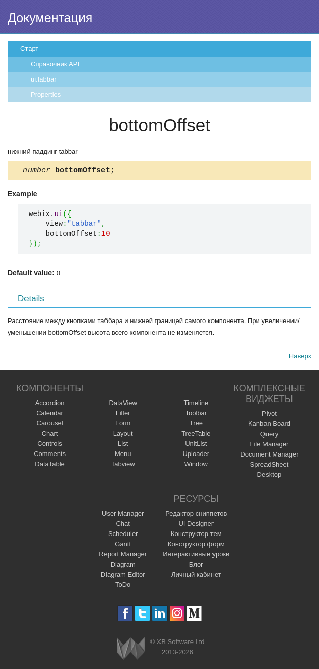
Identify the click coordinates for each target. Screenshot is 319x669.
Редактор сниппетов (196, 515)
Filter (123, 414)
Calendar (49, 414)
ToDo (122, 586)
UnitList (196, 445)
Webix (131, 649)
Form (122, 425)
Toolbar (196, 414)
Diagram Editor (123, 576)
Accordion (50, 404)
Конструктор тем (196, 535)
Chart (50, 435)
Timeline (195, 404)
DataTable (50, 465)
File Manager (269, 445)
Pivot (269, 415)
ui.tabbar (44, 79)
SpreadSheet (269, 466)
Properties (46, 94)
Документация (50, 18)
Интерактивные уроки (196, 555)
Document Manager (269, 456)
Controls (49, 445)
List (123, 445)
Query (269, 435)
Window (196, 465)
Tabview (123, 465)
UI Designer (196, 525)
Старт (29, 48)
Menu (123, 455)
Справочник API (55, 64)
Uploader (195, 455)
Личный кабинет (196, 576)
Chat (122, 525)
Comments (50, 455)
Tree (196, 425)
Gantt (123, 545)
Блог (196, 566)
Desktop (269, 476)
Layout (123, 435)
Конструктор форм (196, 545)
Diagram (123, 566)
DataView (123, 404)
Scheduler (123, 535)
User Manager (123, 515)
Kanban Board (269, 425)
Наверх (300, 357)
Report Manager (123, 555)
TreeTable (195, 435)
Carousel (50, 425)
